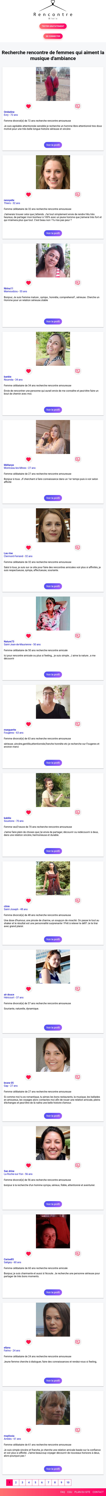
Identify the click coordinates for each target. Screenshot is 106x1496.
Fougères (9, 732)
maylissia (9, 1435)
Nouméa (8, 379)
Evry (6, 114)
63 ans (19, 732)
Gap (6, 1085)
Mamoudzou (11, 291)
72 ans (14, 114)
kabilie (7, 818)
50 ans (37, 644)
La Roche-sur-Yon (13, 1174)
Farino (7, 1350)
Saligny (8, 1262)
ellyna (7, 1347)
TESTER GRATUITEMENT (53, 26)
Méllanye (9, 465)
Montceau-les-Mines (15, 467)
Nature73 (9, 641)
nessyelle (9, 200)
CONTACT (98, 1492)
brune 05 (9, 1082)
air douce (9, 994)
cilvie (7, 906)
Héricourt (9, 997)
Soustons (9, 821)
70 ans (20, 821)
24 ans (16, 1350)
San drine (9, 1171)
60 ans (17, 1262)
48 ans (24, 909)
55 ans (23, 291)
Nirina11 (8, 288)
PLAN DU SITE (82, 1492)
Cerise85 (9, 1259)
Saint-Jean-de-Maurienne (17, 644)
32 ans (16, 203)
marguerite (10, 729)
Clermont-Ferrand (13, 556)
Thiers (7, 203)
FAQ (62, 1492)
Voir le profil (53, 145)
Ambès (8, 1438)
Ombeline (9, 111)
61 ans (17, 1438)
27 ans (32, 467)
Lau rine (8, 553)
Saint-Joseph (11, 909)
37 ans (20, 997)
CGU (69, 1492)
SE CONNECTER (53, 36)
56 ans (29, 1174)
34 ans (19, 379)
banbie (7, 376)
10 (67, 1482)
